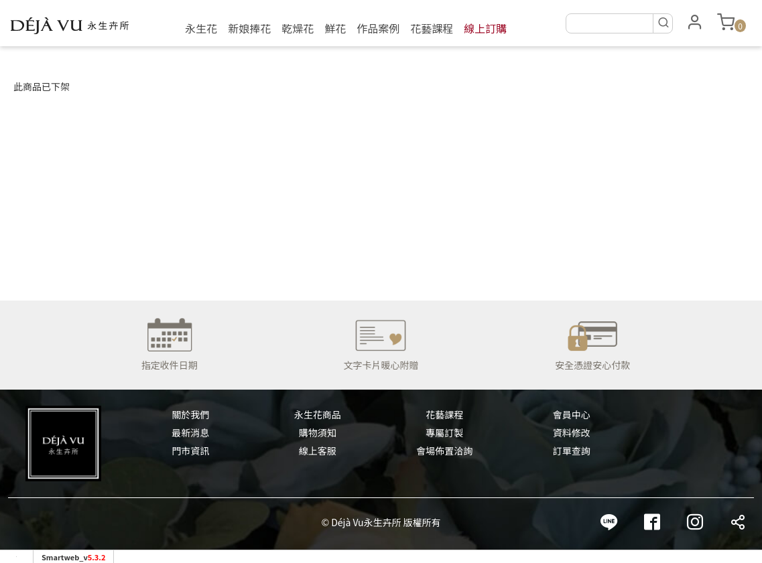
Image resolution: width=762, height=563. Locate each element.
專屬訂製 (444, 432)
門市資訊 (190, 450)
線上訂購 (485, 28)
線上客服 (317, 450)
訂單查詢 (571, 450)
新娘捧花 (249, 28)
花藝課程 (431, 28)
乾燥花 (297, 28)
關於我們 (190, 414)
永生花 (201, 28)
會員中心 (571, 414)
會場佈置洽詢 (444, 450)
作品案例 (378, 28)
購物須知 (317, 432)
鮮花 (335, 28)
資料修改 (571, 432)
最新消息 (190, 432)
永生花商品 (317, 414)
